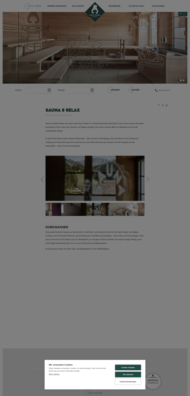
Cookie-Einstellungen (128, 382)
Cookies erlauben (128, 367)
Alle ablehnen (128, 374)
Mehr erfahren (54, 374)
